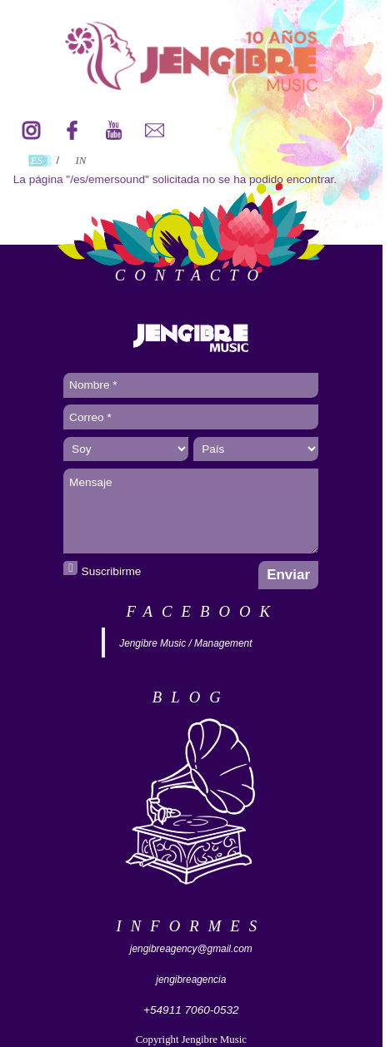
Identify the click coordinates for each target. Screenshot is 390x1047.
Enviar (288, 575)
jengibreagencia (191, 979)
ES (36, 160)
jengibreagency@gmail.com (191, 949)
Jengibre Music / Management (185, 643)
